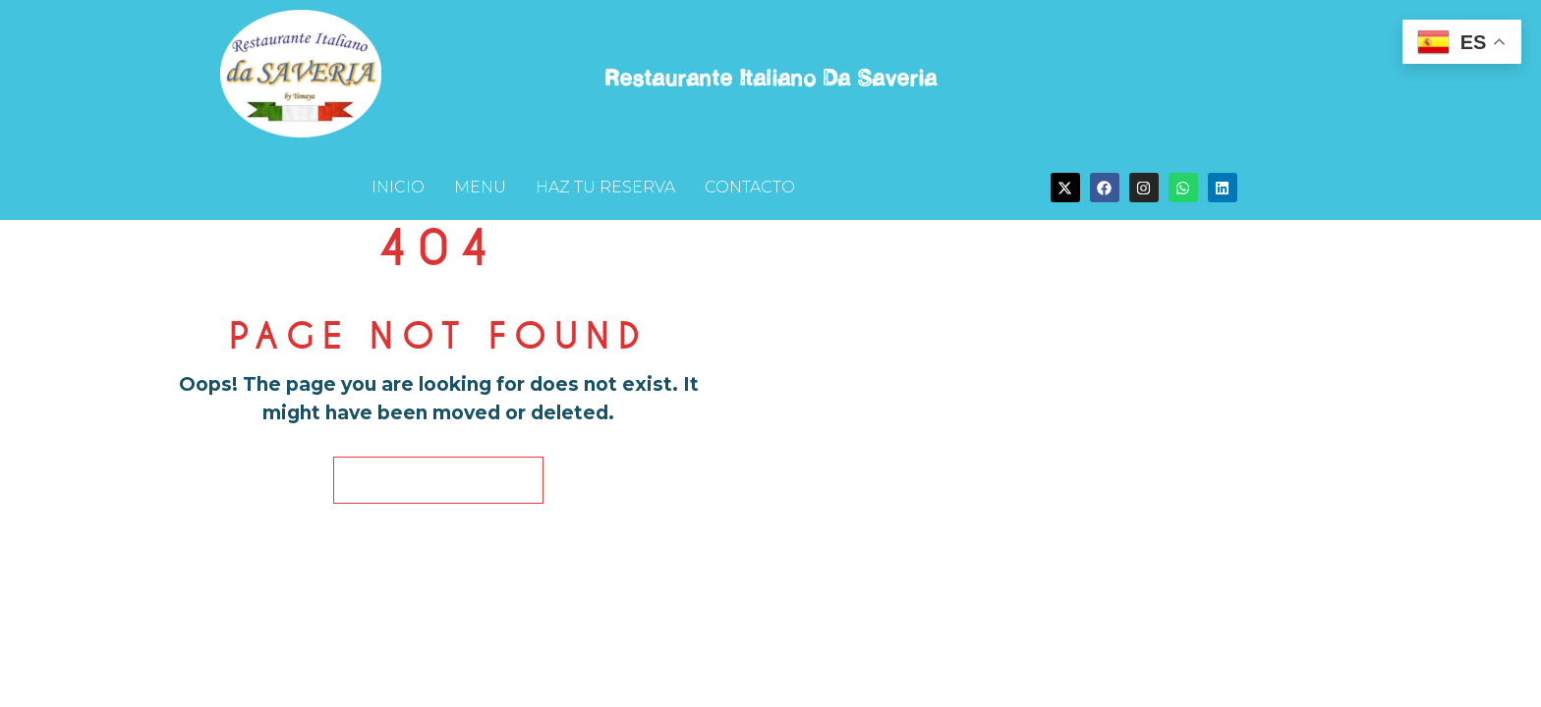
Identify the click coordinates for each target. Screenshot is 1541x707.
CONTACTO (750, 187)
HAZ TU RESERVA (605, 187)
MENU (480, 187)
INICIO (398, 187)
